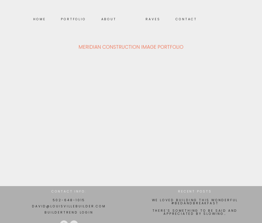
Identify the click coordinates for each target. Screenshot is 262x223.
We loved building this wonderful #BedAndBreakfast (195, 202)
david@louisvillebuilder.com (69, 206)
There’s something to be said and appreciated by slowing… (195, 212)
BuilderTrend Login (69, 212)
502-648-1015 (69, 200)
